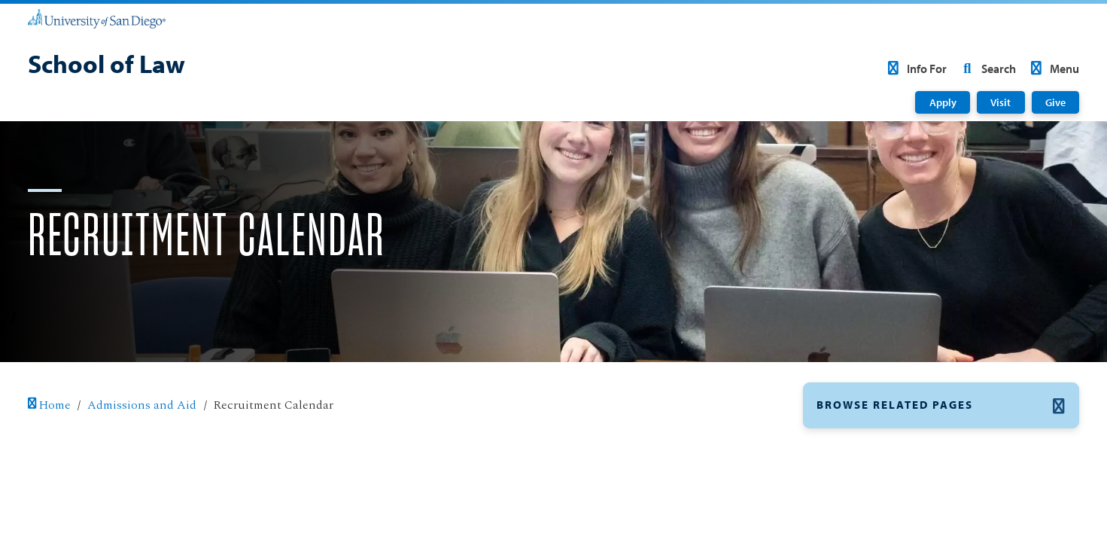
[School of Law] (106, 65)
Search (986, 68)
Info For (915, 68)
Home (49, 405)
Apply (942, 102)
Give (1055, 102)
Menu (1052, 68)
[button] (941, 405)
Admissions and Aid (141, 405)
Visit (1000, 102)
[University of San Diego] (97, 18)
